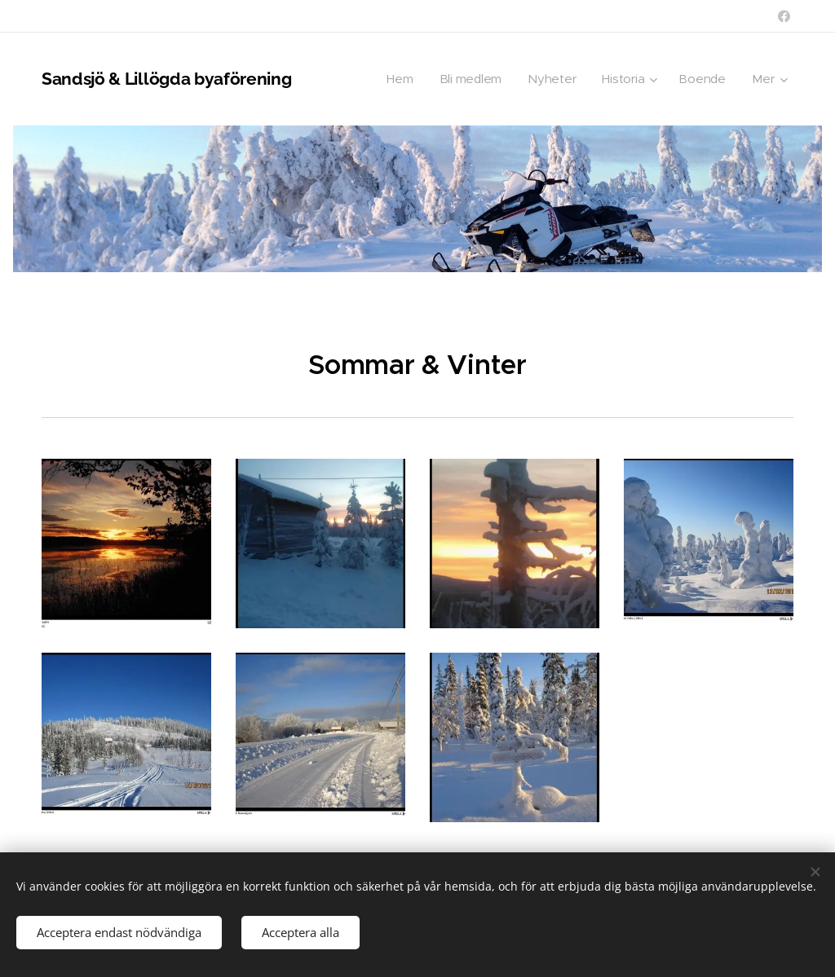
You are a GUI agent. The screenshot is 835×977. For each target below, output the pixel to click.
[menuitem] (398, 79)
